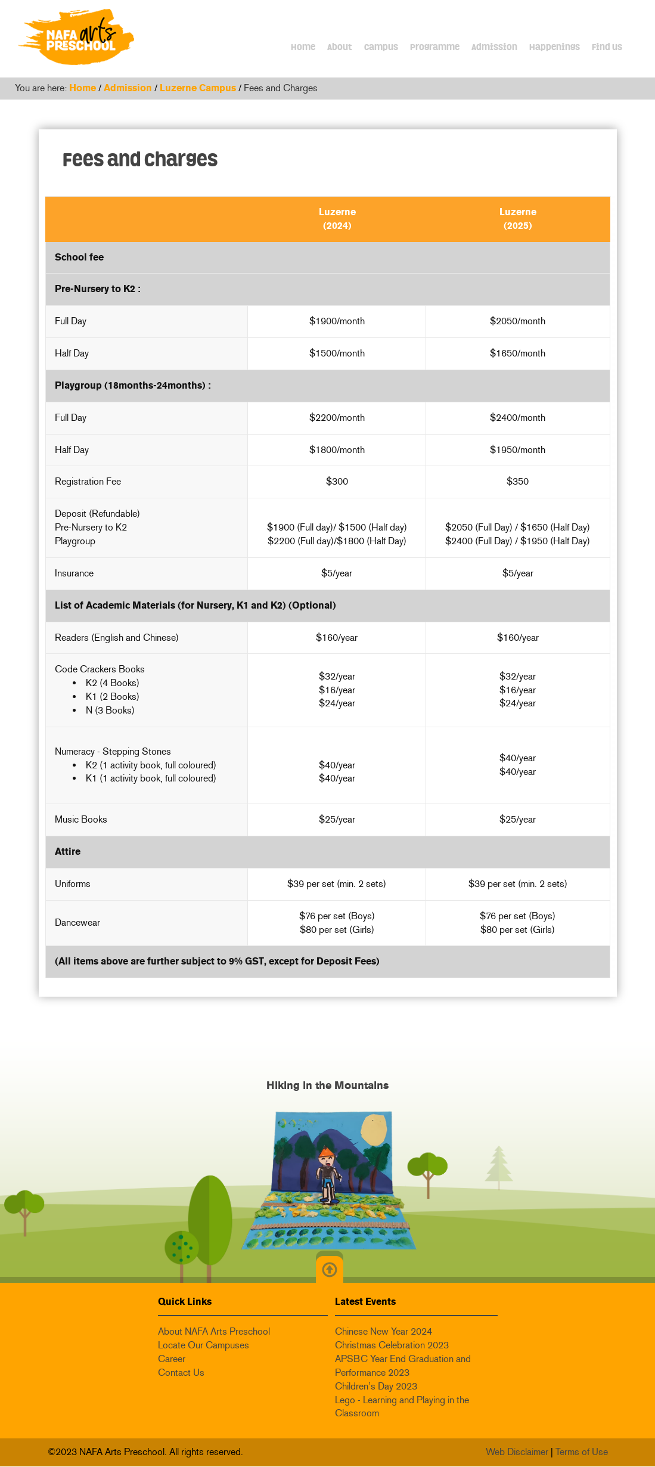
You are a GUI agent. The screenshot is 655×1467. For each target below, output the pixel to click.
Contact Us (181, 1372)
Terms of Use (581, 1451)
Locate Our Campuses (203, 1345)
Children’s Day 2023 (376, 1386)
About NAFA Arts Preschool (214, 1331)
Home (82, 88)
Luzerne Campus (198, 88)
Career (171, 1358)
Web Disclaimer (517, 1451)
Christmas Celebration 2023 (392, 1345)
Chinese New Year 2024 (383, 1331)
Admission (128, 88)
